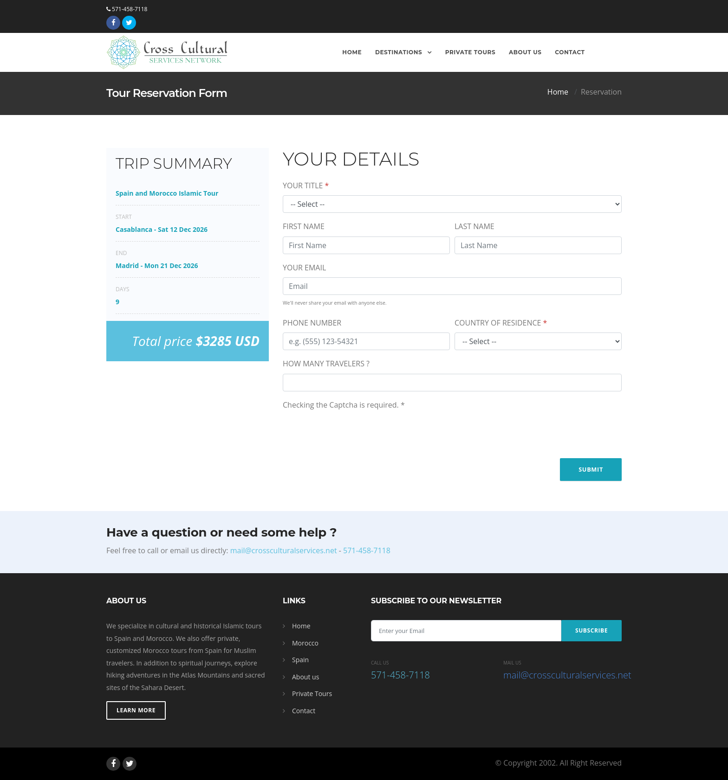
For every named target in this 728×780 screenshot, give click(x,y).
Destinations (399, 52)
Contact (570, 52)
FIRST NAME (304, 226)
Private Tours (470, 52)
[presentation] (353, 433)
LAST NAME (474, 226)
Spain (300, 659)
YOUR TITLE (306, 185)
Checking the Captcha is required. (344, 405)
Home (352, 52)
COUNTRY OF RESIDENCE (501, 323)
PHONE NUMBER (312, 323)
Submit (590, 469)
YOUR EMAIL (304, 267)
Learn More (136, 710)
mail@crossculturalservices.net (283, 550)
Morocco (305, 643)
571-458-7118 (126, 9)
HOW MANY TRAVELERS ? (326, 363)
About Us (525, 52)
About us (305, 676)
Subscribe (591, 630)
